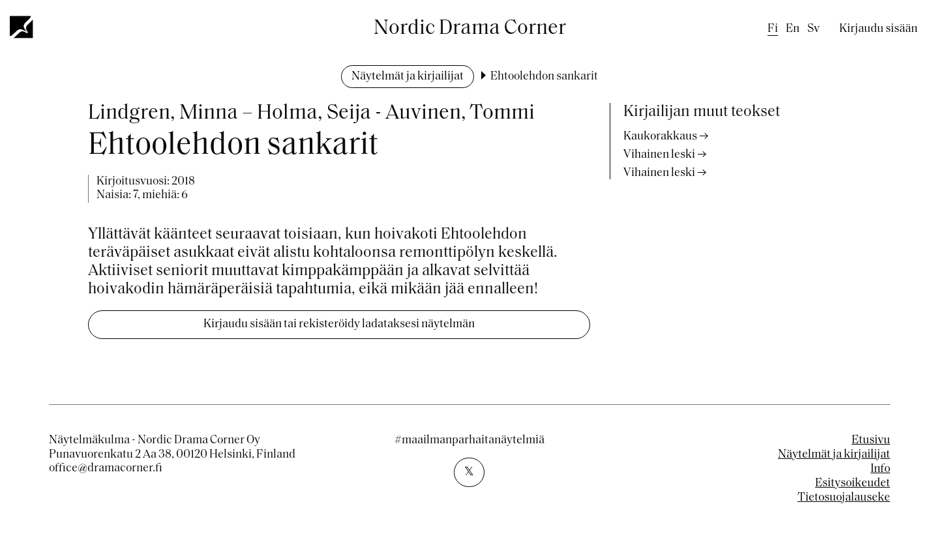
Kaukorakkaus (660, 136)
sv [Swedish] (813, 29)
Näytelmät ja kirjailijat (407, 76)
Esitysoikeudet (852, 483)
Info (880, 469)
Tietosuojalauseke (843, 498)
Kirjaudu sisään (878, 29)
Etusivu (871, 440)
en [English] (792, 29)
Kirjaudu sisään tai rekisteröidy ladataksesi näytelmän (339, 324)
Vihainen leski (659, 155)
